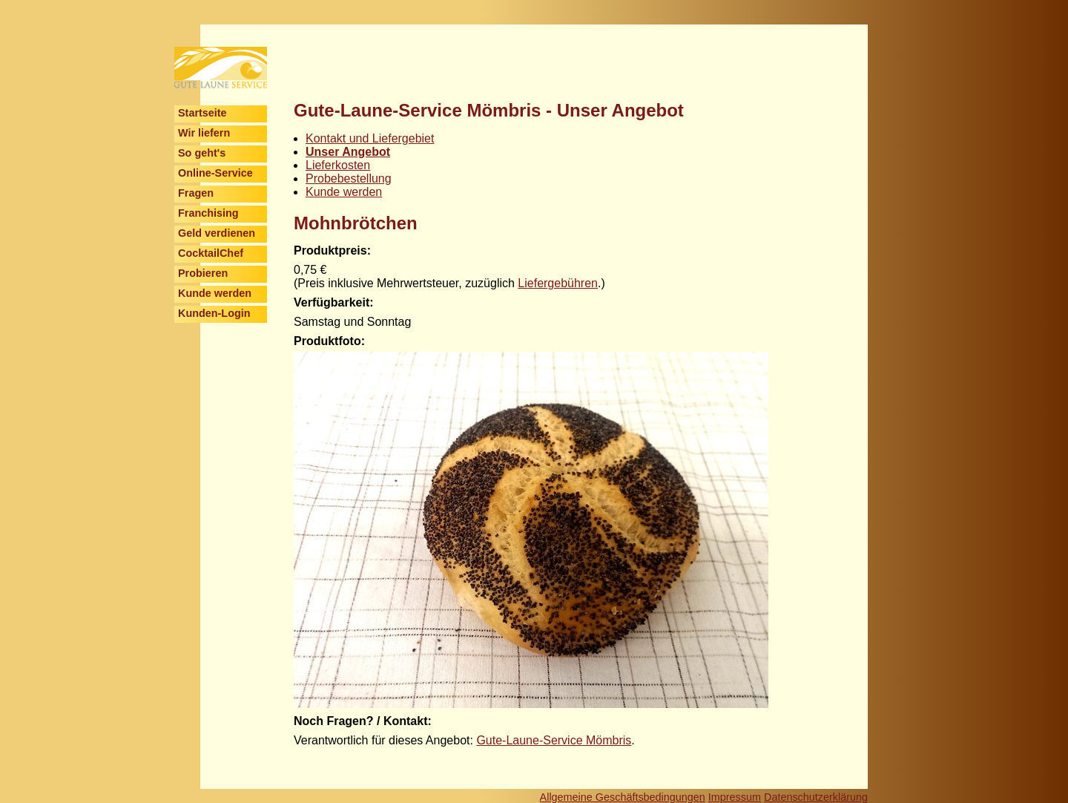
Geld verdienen (216, 233)
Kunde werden (214, 293)
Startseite (202, 113)
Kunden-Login (214, 313)
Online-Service (215, 173)
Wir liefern (204, 133)
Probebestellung (349, 178)
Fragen (196, 193)
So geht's (201, 153)
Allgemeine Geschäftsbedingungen (622, 797)
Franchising (208, 213)
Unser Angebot (348, 151)
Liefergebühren (558, 283)
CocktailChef (210, 253)
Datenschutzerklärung (816, 797)
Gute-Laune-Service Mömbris (553, 740)
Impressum (734, 797)
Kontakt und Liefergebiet (370, 138)
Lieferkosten (338, 165)
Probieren (203, 273)
